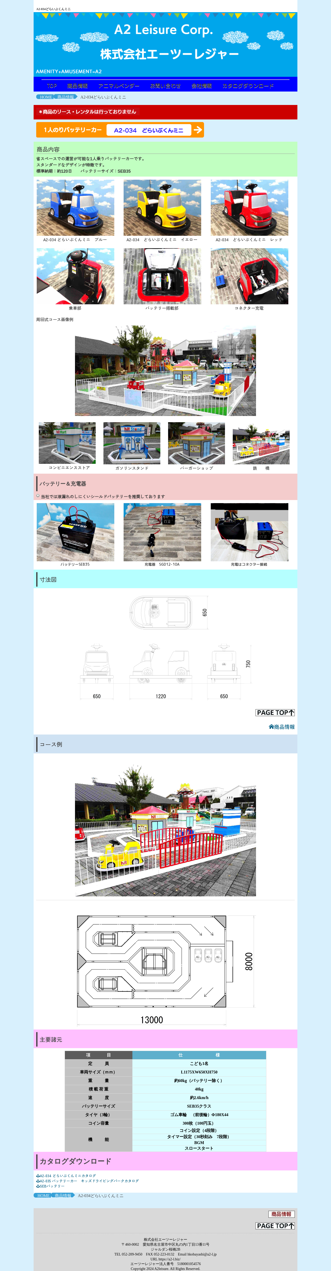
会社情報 (201, 85)
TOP (52, 85)
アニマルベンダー (119, 85)
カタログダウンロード (248, 85)
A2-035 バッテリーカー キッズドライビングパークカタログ (87, 1180)
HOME (46, 97)
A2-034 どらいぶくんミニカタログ (66, 1175)
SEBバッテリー (50, 1186)
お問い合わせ (165, 85)
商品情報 (77, 85)
